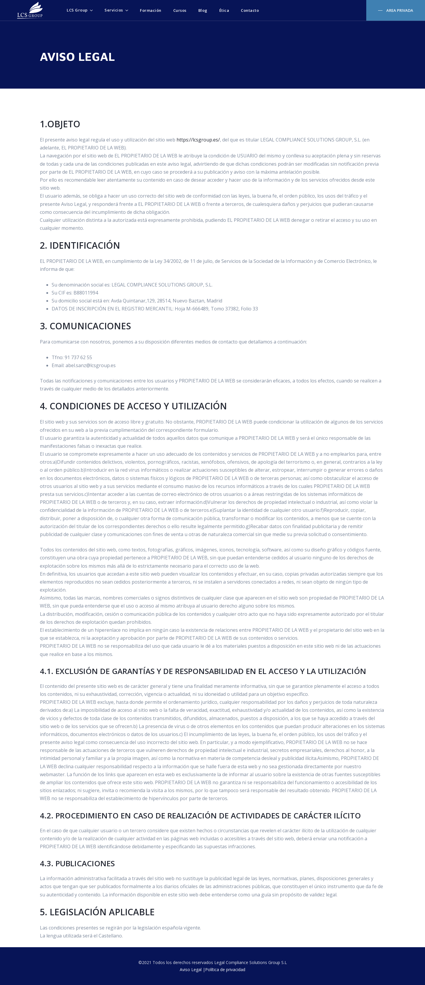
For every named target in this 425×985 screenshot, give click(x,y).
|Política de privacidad (224, 969)
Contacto (250, 10)
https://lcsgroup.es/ (198, 139)
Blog (202, 10)
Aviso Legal (191, 969)
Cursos (180, 10)
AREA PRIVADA (399, 10)
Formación (150, 10)
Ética (224, 10)
